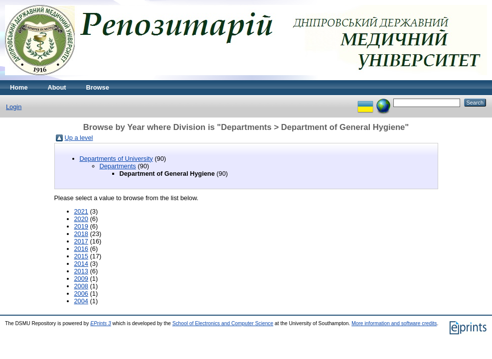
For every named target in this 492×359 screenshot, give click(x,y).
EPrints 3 (100, 323)
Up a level (79, 137)
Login (13, 107)
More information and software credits (394, 323)
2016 (81, 248)
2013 (81, 271)
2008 (81, 286)
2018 (81, 234)
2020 (81, 219)
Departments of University (116, 158)
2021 (81, 211)
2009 (81, 278)
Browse (97, 87)
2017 (81, 241)
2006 (81, 293)
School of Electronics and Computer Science (223, 323)
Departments (118, 166)
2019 (81, 226)
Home (19, 87)
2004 (81, 301)
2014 (81, 263)
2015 (81, 256)
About (57, 87)
